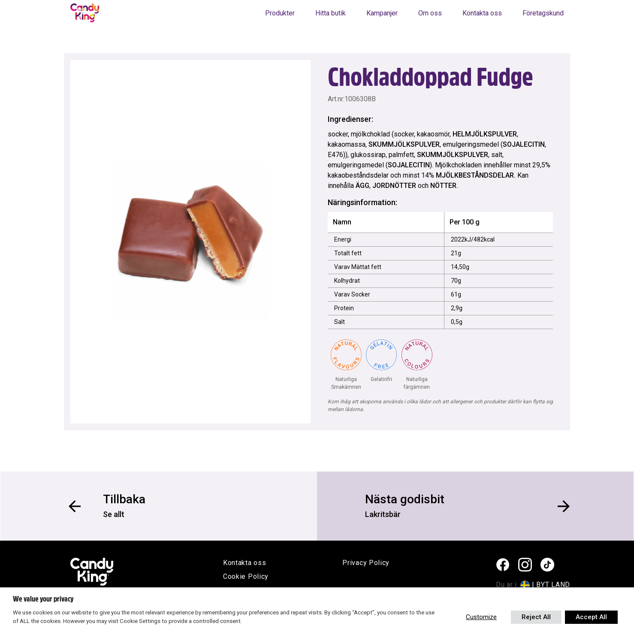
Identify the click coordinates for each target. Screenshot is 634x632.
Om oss (430, 13)
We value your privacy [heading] (43, 599)
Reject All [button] (536, 617)
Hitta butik (330, 13)
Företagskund (543, 13)
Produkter (280, 13)
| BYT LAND (551, 585)
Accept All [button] (591, 617)
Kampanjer (382, 13)
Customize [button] (481, 617)
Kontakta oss (482, 13)
